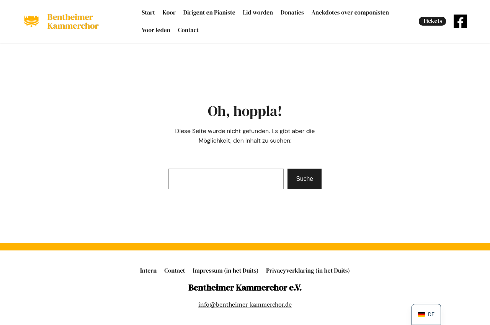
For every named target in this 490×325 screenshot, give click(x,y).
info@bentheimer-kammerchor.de (245, 304)
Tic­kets (432, 21)
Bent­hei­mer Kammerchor (73, 21)
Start (148, 12)
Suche (304, 179)
